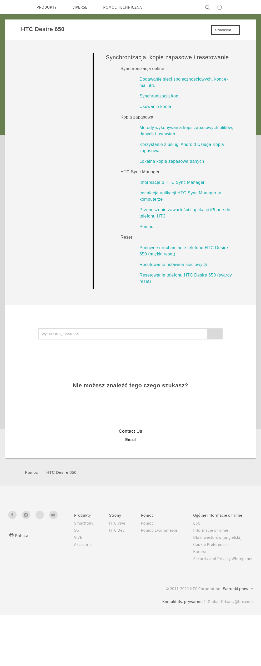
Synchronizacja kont (159, 96)
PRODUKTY (48, 7)
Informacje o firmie (207, 530)
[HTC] (14, 7)
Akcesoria (70, 544)
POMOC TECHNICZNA (131, 7)
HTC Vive (107, 523)
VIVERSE (85, 7)
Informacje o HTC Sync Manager (171, 182)
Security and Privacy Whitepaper (221, 558)
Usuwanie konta (155, 106)
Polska (22, 535)
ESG (193, 523)
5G (63, 530)
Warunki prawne (237, 588)
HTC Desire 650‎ (61, 472)
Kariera (195, 551)
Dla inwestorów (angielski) (214, 537)
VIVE (66, 537)
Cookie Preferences (208, 544)
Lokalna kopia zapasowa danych (171, 161)
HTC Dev (107, 530)
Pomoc (146, 226)
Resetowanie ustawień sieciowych (173, 264)
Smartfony (71, 523)
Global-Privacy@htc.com (229, 601)
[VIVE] (245, 7)
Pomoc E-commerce (152, 530)
